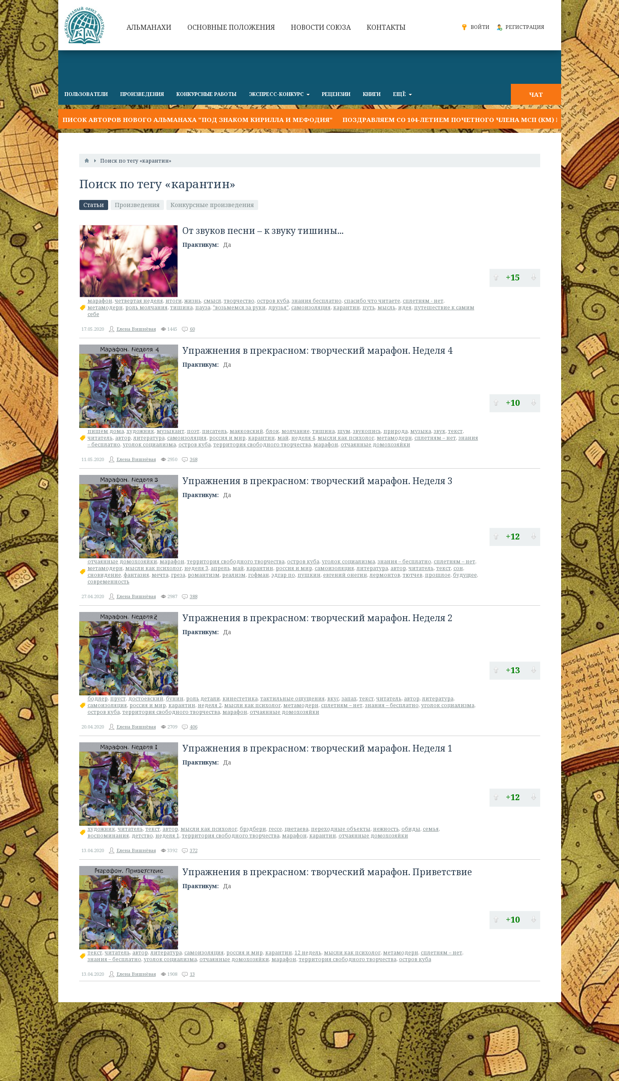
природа (395, 431)
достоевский (145, 698)
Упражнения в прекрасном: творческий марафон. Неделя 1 (317, 748)
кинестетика (240, 698)
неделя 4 (303, 437)
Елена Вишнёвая (136, 329)
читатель (100, 437)
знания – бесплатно (404, 561)
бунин (175, 698)
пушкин (309, 574)
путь (369, 307)
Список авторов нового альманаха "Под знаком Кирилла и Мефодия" (195, 119)
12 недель (308, 952)
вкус (333, 698)
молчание (296, 431)
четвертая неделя (139, 300)
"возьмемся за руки (239, 307)
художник (140, 431)
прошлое (438, 574)
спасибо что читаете (372, 300)
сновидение (104, 574)
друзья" (278, 307)
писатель (214, 431)
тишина (181, 307)
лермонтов (385, 574)
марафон (100, 300)
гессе (275, 828)
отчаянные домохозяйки (375, 444)
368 (193, 459)
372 (193, 850)
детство (142, 835)
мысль (387, 307)
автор (123, 437)
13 (192, 974)
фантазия (136, 574)
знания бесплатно (317, 300)
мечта (160, 574)
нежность (386, 828)
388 (193, 596)
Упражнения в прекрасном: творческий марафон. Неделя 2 (317, 618)
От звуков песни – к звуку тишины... (263, 230)
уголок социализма (149, 444)
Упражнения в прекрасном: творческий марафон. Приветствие (327, 872)
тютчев (412, 574)
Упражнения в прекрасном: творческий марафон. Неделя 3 (317, 481)
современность (108, 581)
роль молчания (146, 307)
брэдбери (253, 828)
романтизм (204, 574)
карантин (346, 307)
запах (349, 698)
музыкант (170, 431)
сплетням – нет (435, 437)
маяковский (246, 431)
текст (455, 431)
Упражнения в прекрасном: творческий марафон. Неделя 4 (317, 350)
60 (192, 329)
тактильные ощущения (292, 698)
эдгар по (283, 574)
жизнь (192, 300)
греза (178, 574)
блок (272, 431)
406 (193, 726)
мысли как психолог (346, 437)
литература (149, 437)
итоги (174, 300)
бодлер (98, 698)
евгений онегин (345, 574)
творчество (239, 300)
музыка (420, 431)
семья (431, 828)
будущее (465, 574)
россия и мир (227, 437)
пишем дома (106, 431)
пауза (202, 307)
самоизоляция (311, 307)
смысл (212, 300)
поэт (193, 431)
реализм (234, 574)
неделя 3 (196, 568)
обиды (410, 828)
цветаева (296, 828)
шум (343, 431)
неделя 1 (167, 835)
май (283, 437)
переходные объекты (340, 828)
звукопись (367, 431)
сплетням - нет (423, 300)
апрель (220, 568)
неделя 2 (210, 705)
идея (405, 307)
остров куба (273, 300)
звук (439, 431)
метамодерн (105, 307)
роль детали (203, 698)
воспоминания (108, 835)
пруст (118, 698)
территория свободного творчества (262, 444)
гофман (258, 574)
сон (458, 568)
